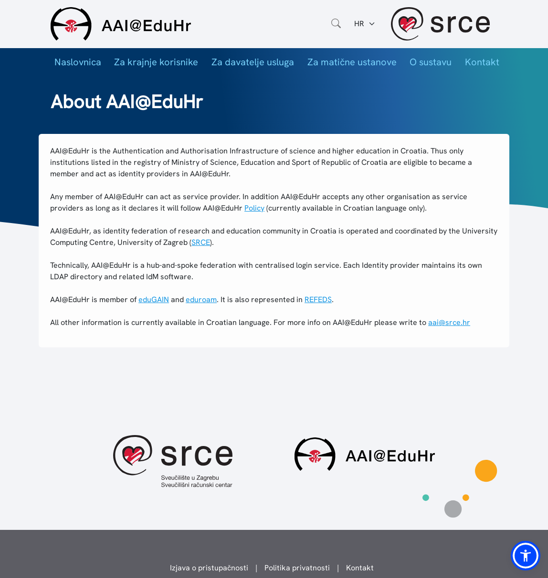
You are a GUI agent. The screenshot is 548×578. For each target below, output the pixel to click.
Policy (254, 208)
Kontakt (482, 62)
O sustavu (431, 62)
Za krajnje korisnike (156, 62)
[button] (525, 555)
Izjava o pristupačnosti (209, 568)
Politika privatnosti (297, 568)
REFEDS (318, 299)
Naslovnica (77, 62)
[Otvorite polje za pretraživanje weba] (336, 23)
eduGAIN (153, 299)
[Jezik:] (364, 23)
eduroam (201, 299)
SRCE (200, 242)
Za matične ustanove (352, 62)
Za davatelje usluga (252, 62)
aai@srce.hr (449, 322)
